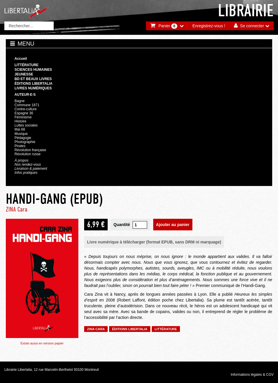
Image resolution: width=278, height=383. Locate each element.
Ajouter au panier (172, 224)
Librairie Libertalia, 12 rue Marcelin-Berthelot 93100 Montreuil (51, 370)
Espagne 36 (24, 113)
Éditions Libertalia (34, 83)
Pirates (20, 146)
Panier (167, 26)
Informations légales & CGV (252, 375)
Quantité (121, 224)
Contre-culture (26, 109)
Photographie (25, 142)
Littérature (27, 65)
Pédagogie (23, 138)
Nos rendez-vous (28, 164)
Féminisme (23, 117)
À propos (21, 160)
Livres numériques (33, 88)
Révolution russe (28, 154)
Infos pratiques (26, 172)
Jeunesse (24, 74)
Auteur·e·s (25, 94)
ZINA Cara (16, 209)
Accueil (21, 58)
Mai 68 (20, 129)
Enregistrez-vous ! (208, 26)
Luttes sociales (26, 125)
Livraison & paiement (31, 168)
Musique (21, 134)
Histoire (20, 121)
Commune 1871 (27, 105)
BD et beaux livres (33, 79)
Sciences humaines (33, 69)
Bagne (20, 101)
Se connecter (252, 26)
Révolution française (30, 150)
